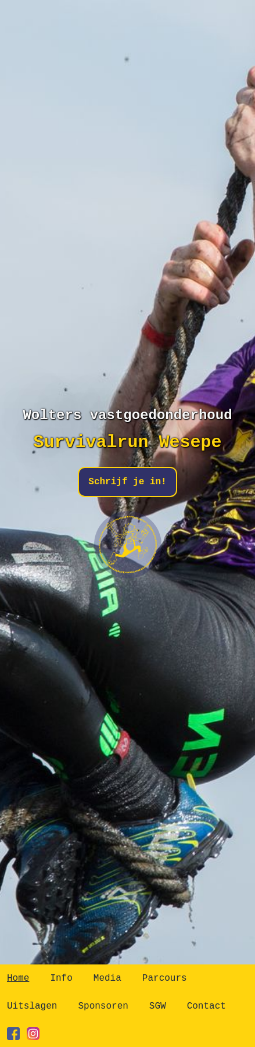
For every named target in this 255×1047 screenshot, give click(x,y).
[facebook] (13, 1033)
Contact (206, 1006)
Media (107, 978)
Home (18, 978)
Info (61, 978)
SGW (157, 1006)
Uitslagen (32, 1006)
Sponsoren (103, 1006)
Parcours (164, 978)
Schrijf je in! (127, 482)
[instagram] (33, 1033)
